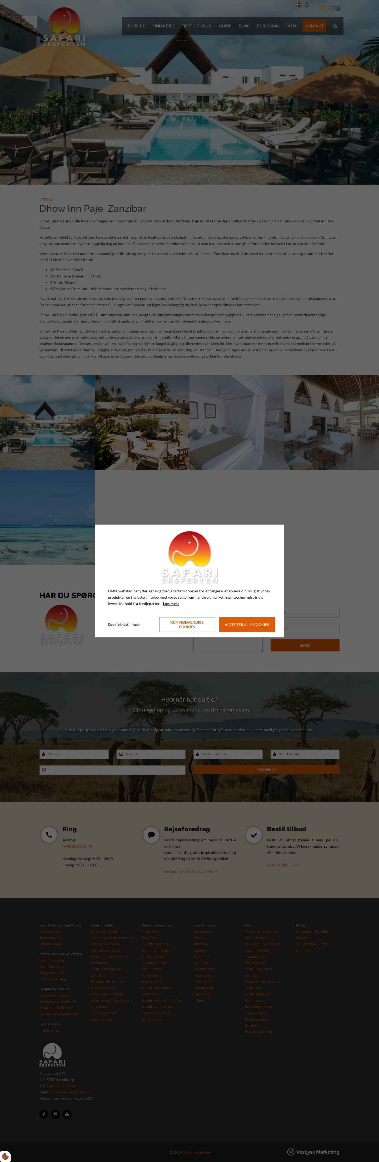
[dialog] (189, 581)
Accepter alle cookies (247, 624)
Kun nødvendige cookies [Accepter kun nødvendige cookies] (187, 624)
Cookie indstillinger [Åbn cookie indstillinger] (124, 624)
